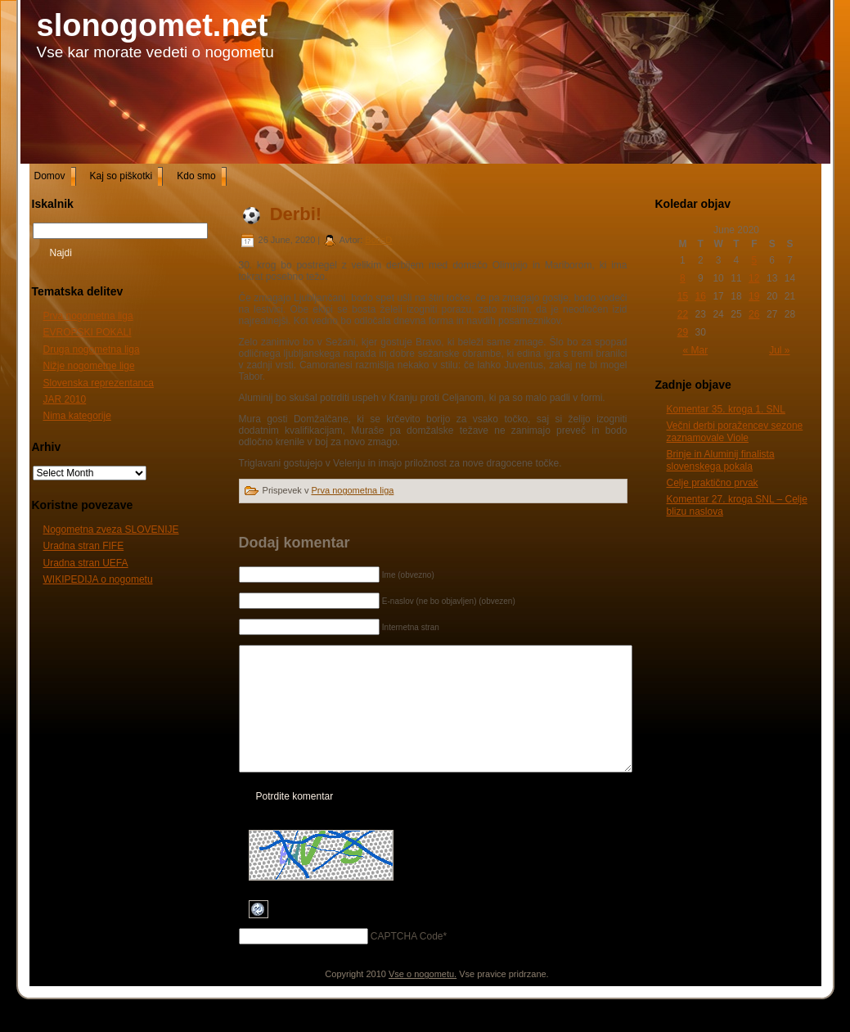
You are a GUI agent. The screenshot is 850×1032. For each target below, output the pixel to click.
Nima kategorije (77, 415)
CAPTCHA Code (407, 961)
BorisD (378, 240)
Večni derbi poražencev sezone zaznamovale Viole (735, 431)
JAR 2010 (65, 399)
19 (754, 296)
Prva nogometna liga (88, 316)
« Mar (695, 350)
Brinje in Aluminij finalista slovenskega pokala (721, 459)
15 (682, 296)
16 (700, 296)
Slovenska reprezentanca (98, 383)
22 (682, 314)
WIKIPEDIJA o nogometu (98, 579)
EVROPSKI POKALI (87, 332)
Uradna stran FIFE (83, 546)
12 (754, 278)
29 (682, 332)
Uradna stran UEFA (85, 563)
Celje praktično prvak (712, 483)
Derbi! (296, 214)
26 (754, 314)
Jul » (779, 350)
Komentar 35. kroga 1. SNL (726, 409)
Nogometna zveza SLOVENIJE (111, 529)
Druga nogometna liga (91, 349)
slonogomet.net (152, 25)
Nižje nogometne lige (89, 366)
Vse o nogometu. (422, 998)
